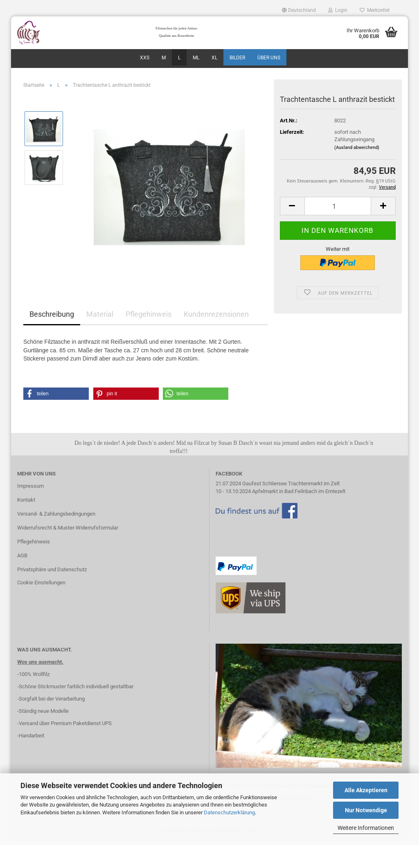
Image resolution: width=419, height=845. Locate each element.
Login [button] (337, 10)
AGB (22, 560)
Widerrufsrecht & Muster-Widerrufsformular (67, 532)
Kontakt (26, 504)
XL (214, 58)
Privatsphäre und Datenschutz (52, 574)
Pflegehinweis (148, 319)
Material (99, 319)
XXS (144, 58)
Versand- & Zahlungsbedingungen (56, 518)
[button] (299, 10)
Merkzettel (375, 10)
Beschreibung (51, 319)
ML (196, 58)
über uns (268, 58)
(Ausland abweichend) (356, 152)
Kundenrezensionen (216, 319)
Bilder (237, 58)
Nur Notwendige (366, 810)
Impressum (30, 491)
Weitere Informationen (366, 828)
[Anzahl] (337, 210)
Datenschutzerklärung (229, 812)
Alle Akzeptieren (366, 790)
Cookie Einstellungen (41, 587)
